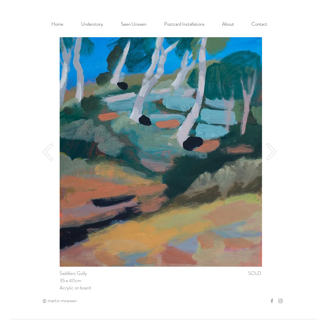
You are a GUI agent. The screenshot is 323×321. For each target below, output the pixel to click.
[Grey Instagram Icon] (280, 301)
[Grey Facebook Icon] (272, 301)
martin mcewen (62, 300)
